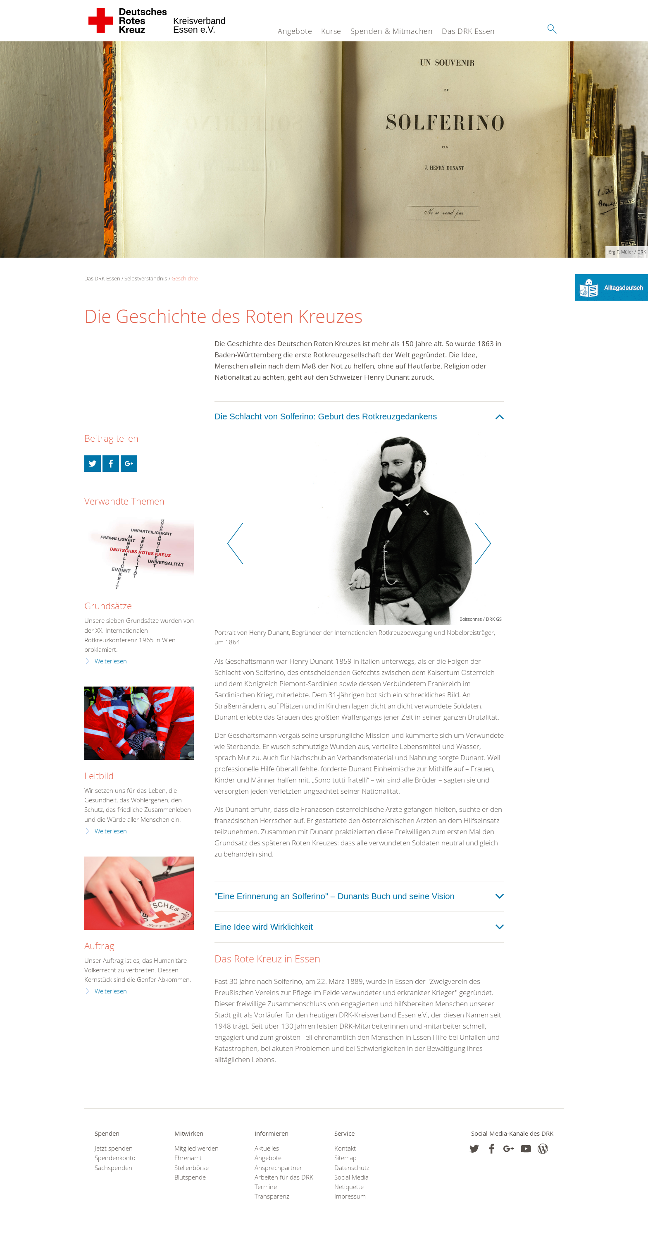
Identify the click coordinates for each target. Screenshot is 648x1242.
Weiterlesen (111, 661)
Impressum (350, 1196)
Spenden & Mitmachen (391, 31)
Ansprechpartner (278, 1168)
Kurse (331, 31)
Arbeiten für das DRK (284, 1177)
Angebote (295, 31)
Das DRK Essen (468, 31)
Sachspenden (113, 1168)
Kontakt (345, 1148)
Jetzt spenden (114, 1148)
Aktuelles (267, 1148)
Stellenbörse (191, 1168)
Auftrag (99, 945)
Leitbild (99, 775)
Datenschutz (351, 1168)
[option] (359, 543)
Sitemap (345, 1158)
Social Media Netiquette (351, 1182)
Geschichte (185, 278)
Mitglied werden (196, 1148)
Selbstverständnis (145, 278)
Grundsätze (108, 605)
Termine (266, 1187)
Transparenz (272, 1196)
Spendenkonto (115, 1158)
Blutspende (190, 1177)
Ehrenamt (188, 1158)
